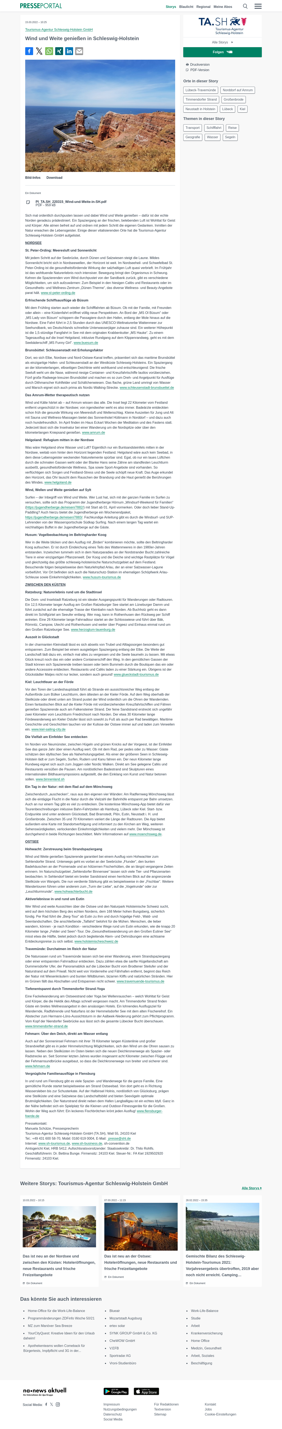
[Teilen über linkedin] (69, 51)
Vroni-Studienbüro (123, 1363)
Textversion (162, 1409)
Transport (193, 129)
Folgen (222, 52)
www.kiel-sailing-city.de (48, 729)
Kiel (245, 110)
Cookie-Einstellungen (220, 1414)
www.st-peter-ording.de (58, 293)
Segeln (233, 139)
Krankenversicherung (206, 1333)
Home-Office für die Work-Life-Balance (56, 1310)
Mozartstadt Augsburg (126, 1318)
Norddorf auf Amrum (239, 90)
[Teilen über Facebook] (29, 51)
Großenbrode (235, 100)
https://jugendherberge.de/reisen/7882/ (55, 507)
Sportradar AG (120, 1355)
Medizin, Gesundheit (206, 1348)
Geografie (193, 139)
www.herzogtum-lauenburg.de (93, 629)
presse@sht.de (119, 1138)
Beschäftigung (201, 1363)
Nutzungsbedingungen (120, 1409)
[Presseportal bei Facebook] (45, 1404)
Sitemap (160, 1414)
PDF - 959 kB (71, 203)
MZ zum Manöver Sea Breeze (50, 1325)
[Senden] (79, 51)
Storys (171, 7)
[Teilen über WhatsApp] (49, 51)
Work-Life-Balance (204, 1310)
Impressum (112, 1404)
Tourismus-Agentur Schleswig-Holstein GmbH (59, 29)
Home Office (200, 1340)
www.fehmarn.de (37, 1066)
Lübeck (229, 110)
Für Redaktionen (166, 1404)
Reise (235, 129)
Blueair (115, 1310)
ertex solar (117, 1325)
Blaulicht (186, 7)
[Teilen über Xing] (59, 51)
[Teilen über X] (39, 51)
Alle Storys (222, 42)
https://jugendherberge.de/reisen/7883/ (53, 517)
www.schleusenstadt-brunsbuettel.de (147, 387)
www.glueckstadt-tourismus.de (136, 674)
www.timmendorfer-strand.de (46, 1026)
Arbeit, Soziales (202, 1355)
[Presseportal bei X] (50, 1404)
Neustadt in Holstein (201, 110)
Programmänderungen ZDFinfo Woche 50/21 (61, 1318)
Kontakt (210, 1404)
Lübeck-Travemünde (201, 90)
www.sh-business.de (87, 1143)
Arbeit (195, 1325)
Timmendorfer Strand (201, 100)
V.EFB (114, 1348)
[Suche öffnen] (245, 6)
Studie (195, 1318)
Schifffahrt (215, 129)
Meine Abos (223, 7)
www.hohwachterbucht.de (73, 891)
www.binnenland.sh (50, 779)
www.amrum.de (93, 432)
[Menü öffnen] (258, 6)
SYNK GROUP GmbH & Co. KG (133, 1333)
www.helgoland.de (57, 482)
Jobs (208, 1409)
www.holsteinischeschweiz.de (96, 941)
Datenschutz (113, 1414)
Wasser (214, 139)
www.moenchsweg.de (145, 834)
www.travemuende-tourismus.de (140, 981)
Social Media (113, 1419)
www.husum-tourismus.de (102, 577)
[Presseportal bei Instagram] (56, 1404)
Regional (203, 7)
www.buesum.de (86, 342)
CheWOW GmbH (122, 1340)
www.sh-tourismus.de (54, 1143)
